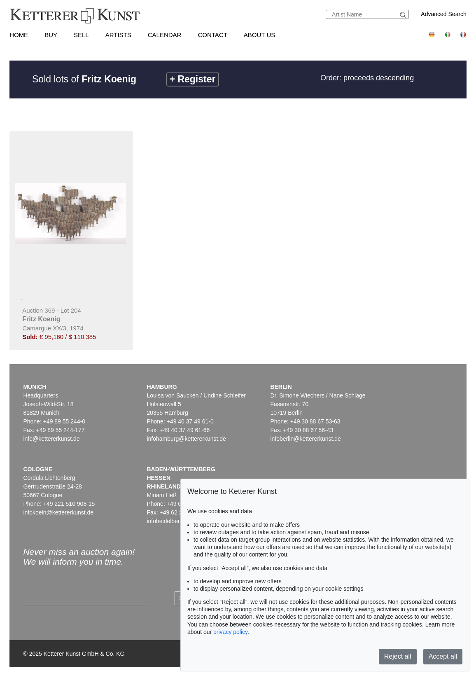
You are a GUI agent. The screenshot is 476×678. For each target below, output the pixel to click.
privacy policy (230, 632)
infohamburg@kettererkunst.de (186, 438)
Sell (81, 34)
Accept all (443, 656)
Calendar (165, 34)
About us (259, 34)
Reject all (397, 656)
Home (18, 34)
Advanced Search (444, 14)
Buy (50, 34)
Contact (212, 34)
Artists (118, 34)
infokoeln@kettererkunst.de (58, 512)
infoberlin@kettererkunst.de (305, 438)
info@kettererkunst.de (51, 438)
